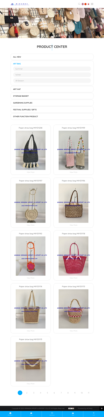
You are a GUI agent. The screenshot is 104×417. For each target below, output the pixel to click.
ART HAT (17, 89)
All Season (19, 80)
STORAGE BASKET (21, 96)
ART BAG (17, 64)
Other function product (25, 116)
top (94, 415)
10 (82, 393)
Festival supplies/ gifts (25, 109)
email (31, 415)
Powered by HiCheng (85, 408)
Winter (18, 75)
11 (88, 393)
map (73, 415)
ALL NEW (17, 57)
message (52, 415)
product (10, 415)
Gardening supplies (22, 103)
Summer (19, 69)
